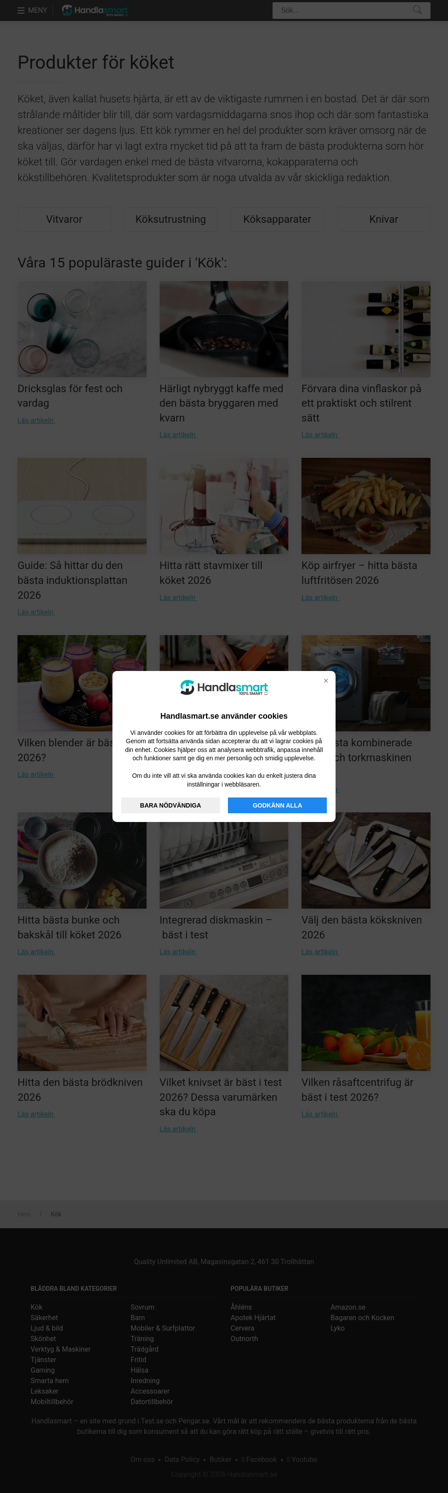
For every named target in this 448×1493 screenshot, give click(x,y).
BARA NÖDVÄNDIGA (170, 805)
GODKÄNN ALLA (277, 805)
